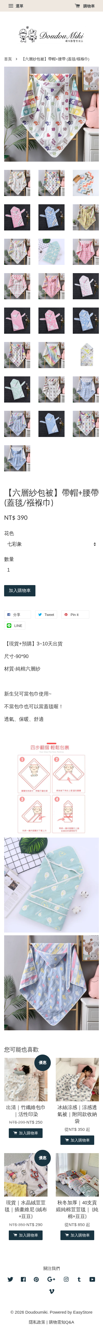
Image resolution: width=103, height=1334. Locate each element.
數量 (9, 559)
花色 (9, 533)
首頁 (8, 59)
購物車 (85, 6)
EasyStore (83, 1312)
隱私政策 (37, 1322)
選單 (15, 6)
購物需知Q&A (61, 1322)
